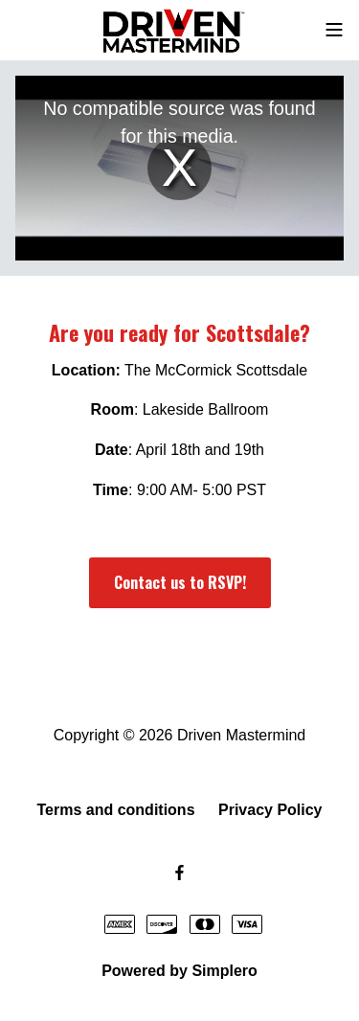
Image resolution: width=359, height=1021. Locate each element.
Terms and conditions (115, 810)
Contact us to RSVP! (180, 582)
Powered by (179, 971)
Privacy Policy (270, 810)
